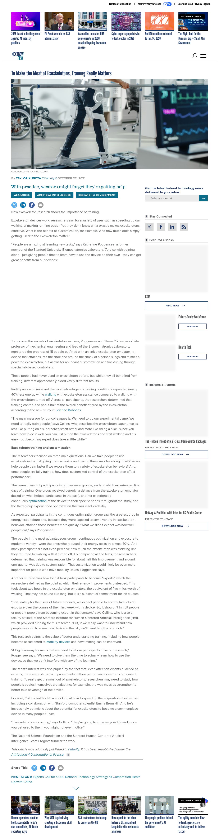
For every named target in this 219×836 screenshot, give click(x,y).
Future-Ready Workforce (192, 316)
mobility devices (58, 641)
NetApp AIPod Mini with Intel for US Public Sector (173, 512)
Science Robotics (68, 410)
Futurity (49, 178)
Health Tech (185, 347)
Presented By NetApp (159, 519)
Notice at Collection (120, 4)
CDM (147, 296)
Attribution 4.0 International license (37, 754)
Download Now (176, 455)
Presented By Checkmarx (162, 447)
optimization (37, 500)
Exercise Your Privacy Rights (194, 4)
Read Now (176, 306)
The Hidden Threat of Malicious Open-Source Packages (175, 441)
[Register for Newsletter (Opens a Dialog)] (203, 198)
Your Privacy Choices (154, 4)
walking (50, 394)
